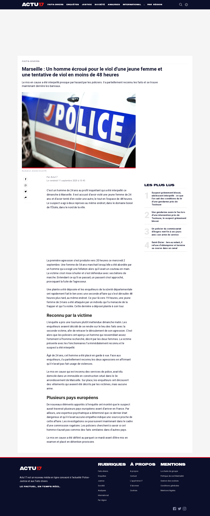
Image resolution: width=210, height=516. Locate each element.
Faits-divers (55, 4)
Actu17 (33, 4)
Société (100, 4)
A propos (134, 471)
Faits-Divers (31, 61)
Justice (87, 4)
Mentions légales (168, 490)
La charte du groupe (169, 471)
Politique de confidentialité (172, 476)
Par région (154, 4)
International (132, 4)
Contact (133, 476)
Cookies (133, 490)
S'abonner (134, 486)
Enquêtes (72, 4)
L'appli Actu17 (136, 481)
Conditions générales (170, 486)
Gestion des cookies (169, 481)
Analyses (114, 4)
